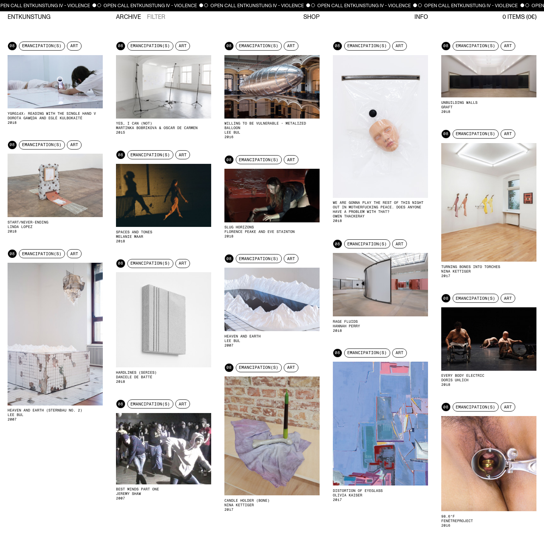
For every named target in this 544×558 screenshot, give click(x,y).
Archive (128, 17)
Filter (156, 17)
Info (421, 17)
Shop (311, 17)
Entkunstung (29, 17)
